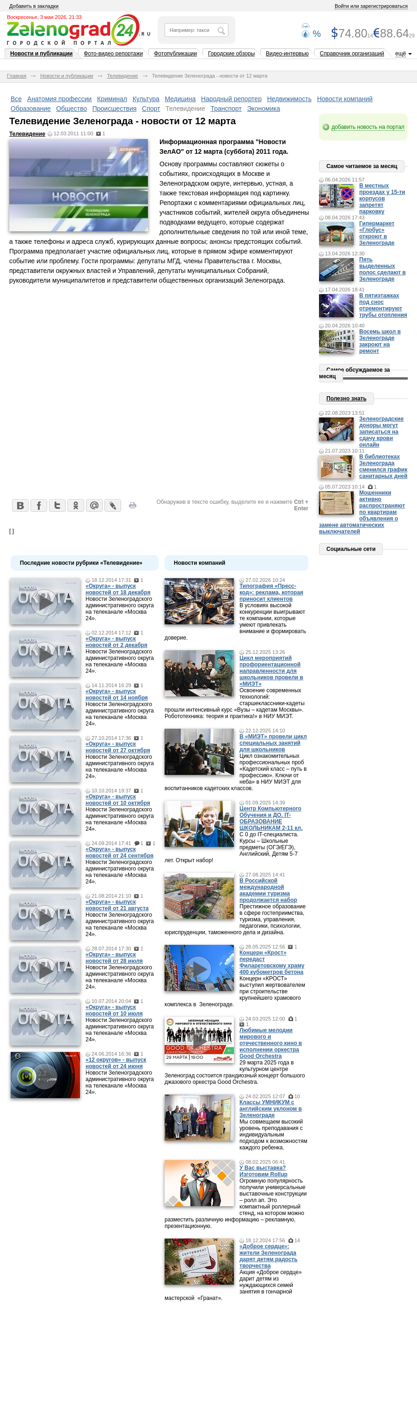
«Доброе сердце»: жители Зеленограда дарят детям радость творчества (268, 1256)
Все (16, 99)
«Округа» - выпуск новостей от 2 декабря (116, 641)
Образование (31, 108)
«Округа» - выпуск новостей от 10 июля (114, 1010)
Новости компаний (345, 99)
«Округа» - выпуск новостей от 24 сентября (119, 852)
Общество (71, 108)
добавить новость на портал (368, 127)
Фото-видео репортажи (113, 53)
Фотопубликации (175, 53)
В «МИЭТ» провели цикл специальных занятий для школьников (273, 743)
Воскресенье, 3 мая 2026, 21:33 (44, 17)
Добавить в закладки (34, 6)
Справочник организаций (352, 53)
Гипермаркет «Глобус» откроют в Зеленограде (376, 233)
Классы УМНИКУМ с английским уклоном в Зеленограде (270, 1108)
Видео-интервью (287, 53)
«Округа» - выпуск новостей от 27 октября (118, 747)
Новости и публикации (41, 53)
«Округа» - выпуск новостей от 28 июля (114, 957)
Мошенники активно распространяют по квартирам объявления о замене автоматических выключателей (362, 512)
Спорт (151, 108)
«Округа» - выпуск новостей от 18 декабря (118, 589)
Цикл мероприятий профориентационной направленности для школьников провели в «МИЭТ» (271, 671)
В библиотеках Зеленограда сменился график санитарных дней (383, 466)
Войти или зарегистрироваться (371, 6)
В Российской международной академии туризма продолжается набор (268, 890)
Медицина (180, 99)
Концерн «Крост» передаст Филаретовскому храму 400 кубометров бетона (271, 962)
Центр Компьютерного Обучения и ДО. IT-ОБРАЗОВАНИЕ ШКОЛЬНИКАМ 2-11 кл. (271, 818)
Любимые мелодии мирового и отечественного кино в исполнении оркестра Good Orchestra (270, 1043)
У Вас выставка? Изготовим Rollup (263, 1171)
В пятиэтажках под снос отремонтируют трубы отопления (383, 305)
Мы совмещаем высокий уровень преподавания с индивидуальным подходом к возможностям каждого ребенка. (273, 1134)
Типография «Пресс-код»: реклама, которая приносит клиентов (271, 592)
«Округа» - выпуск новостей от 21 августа (117, 905)
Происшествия (114, 108)
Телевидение (122, 76)
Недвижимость (289, 99)
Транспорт (225, 108)
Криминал (112, 99)
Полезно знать (346, 398)
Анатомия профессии (59, 99)
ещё (400, 53)
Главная (16, 76)
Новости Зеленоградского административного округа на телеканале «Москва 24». (120, 609)
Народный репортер (231, 99)
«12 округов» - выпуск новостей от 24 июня (116, 1063)
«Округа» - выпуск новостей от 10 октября (118, 799)
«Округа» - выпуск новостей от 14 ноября (117, 694)
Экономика (263, 108)
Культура (146, 99)
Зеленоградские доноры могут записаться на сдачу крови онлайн (381, 432)
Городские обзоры (231, 53)
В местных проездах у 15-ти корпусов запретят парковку (382, 198)
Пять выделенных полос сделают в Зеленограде (382, 269)
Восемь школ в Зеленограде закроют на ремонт (380, 341)
